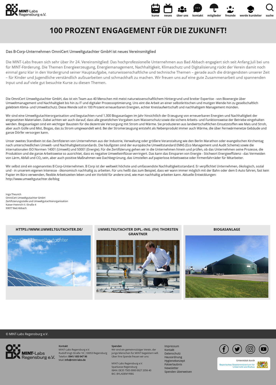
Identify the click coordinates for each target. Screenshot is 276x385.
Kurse (155, 15)
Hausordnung (173, 357)
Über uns (182, 15)
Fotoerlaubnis (173, 364)
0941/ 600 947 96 (77, 356)
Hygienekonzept (174, 361)
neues (168, 15)
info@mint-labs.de (75, 360)
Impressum (171, 346)
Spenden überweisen (178, 371)
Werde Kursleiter (251, 15)
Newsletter (171, 368)
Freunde (230, 15)
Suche (270, 15)
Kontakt (169, 350)
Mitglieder (214, 15)
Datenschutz (172, 353)
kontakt (197, 15)
